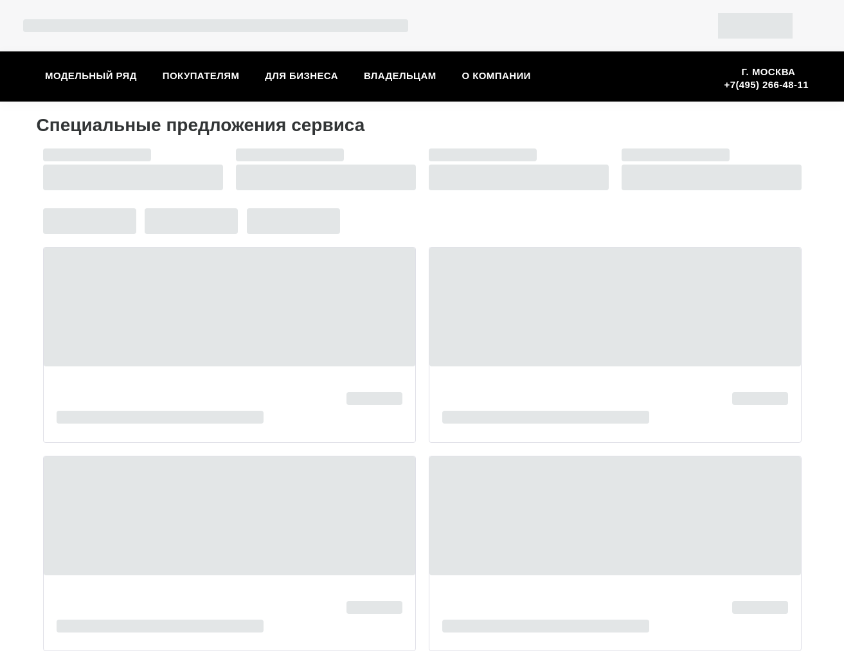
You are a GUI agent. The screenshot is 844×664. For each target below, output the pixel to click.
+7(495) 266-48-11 (766, 84)
